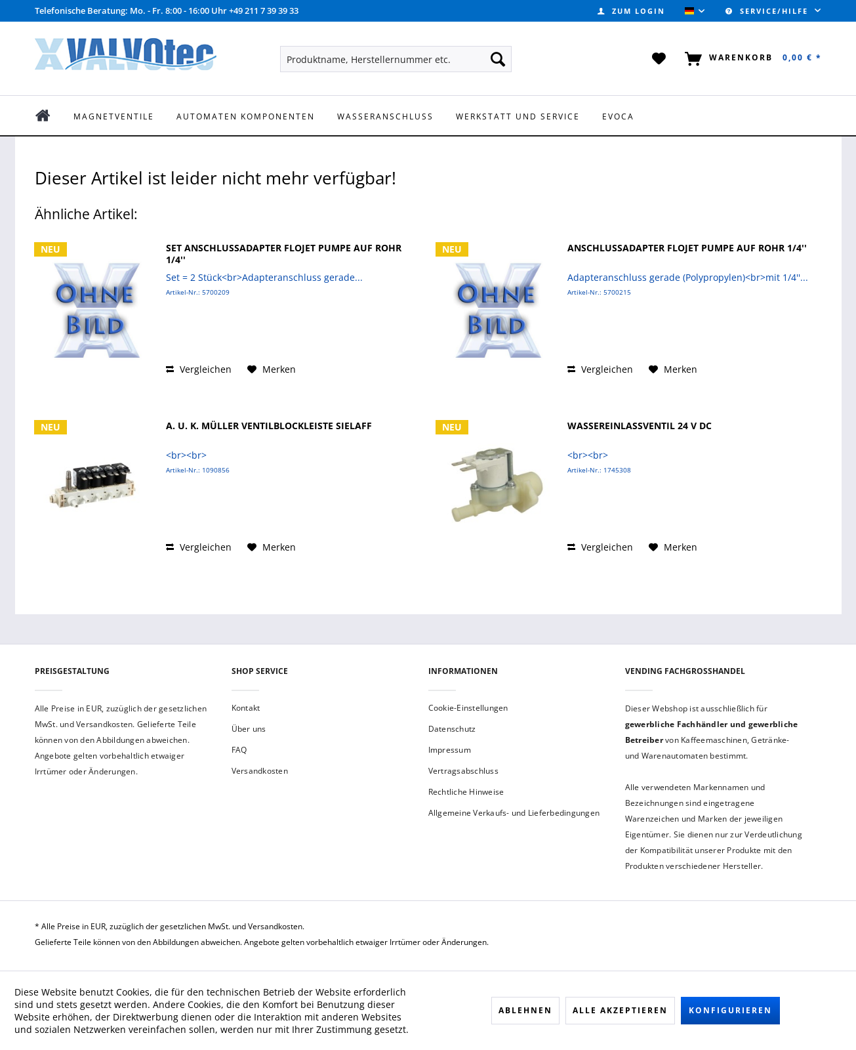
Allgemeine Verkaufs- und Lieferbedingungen (514, 812)
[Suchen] (498, 59)
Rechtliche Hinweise (466, 791)
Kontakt (246, 707)
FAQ (239, 749)
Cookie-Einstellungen (468, 707)
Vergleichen (199, 369)
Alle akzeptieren (620, 1010)
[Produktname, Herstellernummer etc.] (396, 59)
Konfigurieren (730, 1010)
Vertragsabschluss (463, 770)
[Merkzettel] (659, 59)
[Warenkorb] (751, 59)
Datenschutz (452, 728)
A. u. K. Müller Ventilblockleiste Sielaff (269, 426)
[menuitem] (631, 11)
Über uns (249, 728)
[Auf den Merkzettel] (271, 369)
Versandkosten (260, 770)
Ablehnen (525, 1010)
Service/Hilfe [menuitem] (768, 11)
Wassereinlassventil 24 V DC (639, 426)
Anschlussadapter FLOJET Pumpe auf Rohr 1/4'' (687, 248)
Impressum (449, 749)
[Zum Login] (631, 10)
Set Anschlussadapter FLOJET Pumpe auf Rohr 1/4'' (283, 254)
